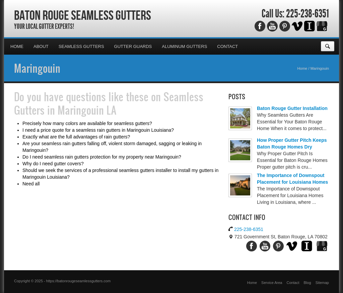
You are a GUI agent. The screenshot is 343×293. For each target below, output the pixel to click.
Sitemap (322, 283)
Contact (227, 46)
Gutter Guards (133, 46)
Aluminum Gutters (184, 46)
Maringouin (37, 68)
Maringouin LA (87, 110)
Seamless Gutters (81, 46)
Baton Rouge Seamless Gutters (82, 15)
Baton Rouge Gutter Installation (292, 108)
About (41, 46)
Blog (307, 283)
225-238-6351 (307, 13)
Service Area (271, 283)
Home (16, 46)
